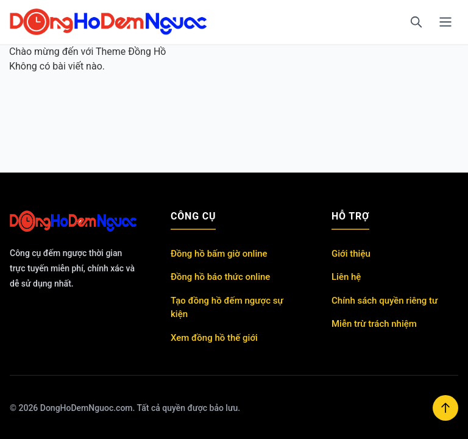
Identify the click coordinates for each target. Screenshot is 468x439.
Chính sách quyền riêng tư (385, 300)
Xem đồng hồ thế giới (214, 337)
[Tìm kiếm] (416, 22)
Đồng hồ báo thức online (220, 276)
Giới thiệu (351, 253)
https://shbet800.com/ (93, 304)
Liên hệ (346, 276)
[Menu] (445, 22)
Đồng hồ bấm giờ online (219, 253)
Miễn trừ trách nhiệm (374, 323)
